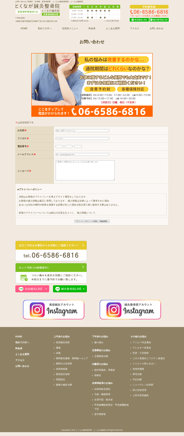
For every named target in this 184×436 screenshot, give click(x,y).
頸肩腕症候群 (63, 346)
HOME (24, 28)
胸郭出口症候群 (64, 367)
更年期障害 (100, 418)
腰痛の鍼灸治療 (64, 388)
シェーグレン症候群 (143, 388)
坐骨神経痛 (61, 372)
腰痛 (58, 351)
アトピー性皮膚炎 (142, 346)
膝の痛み (98, 346)
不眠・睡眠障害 (102, 398)
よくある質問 (113, 28)
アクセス (134, 28)
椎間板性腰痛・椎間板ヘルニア (72, 362)
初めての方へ (45, 28)
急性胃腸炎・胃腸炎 (104, 374)
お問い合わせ (156, 28)
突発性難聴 (138, 372)
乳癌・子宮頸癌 (141, 357)
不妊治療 (137, 383)
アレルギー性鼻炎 (142, 351)
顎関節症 (60, 383)
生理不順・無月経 (103, 403)
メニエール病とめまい (144, 367)
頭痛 (58, 357)
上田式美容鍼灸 (141, 399)
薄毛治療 (137, 378)
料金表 (92, 28)
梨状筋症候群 (63, 378)
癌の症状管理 (139, 394)
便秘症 (97, 379)
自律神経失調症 (102, 393)
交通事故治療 (101, 360)
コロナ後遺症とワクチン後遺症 (149, 362)
